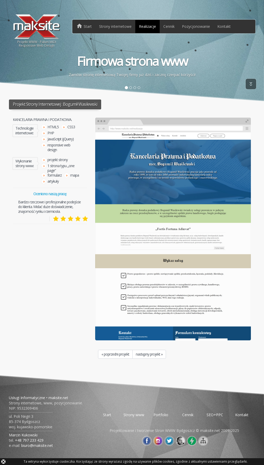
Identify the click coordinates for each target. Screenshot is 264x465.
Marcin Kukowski (23, 434)
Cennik (169, 26)
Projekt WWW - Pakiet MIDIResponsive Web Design (37, 30)
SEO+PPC (215, 414)
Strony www (133, 414)
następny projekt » (149, 354)
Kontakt (224, 26)
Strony (115, 26)
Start (107, 414)
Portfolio (160, 414)
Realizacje (147, 26)
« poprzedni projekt (115, 354)
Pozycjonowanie (196, 26)
